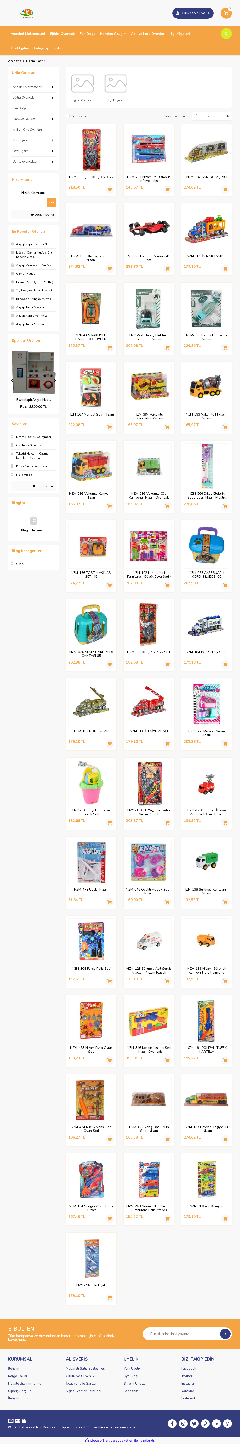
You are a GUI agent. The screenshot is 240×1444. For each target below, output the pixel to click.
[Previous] (12, 380)
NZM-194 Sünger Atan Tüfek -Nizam (91, 1208)
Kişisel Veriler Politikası (83, 1391)
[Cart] (226, 13)
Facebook (188, 1368)
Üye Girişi (131, 1376)
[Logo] (25, 13)
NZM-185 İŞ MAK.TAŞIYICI (207, 256)
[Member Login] (177, 13)
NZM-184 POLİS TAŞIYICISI (206, 652)
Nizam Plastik (35, 61)
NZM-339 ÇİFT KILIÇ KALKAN (91, 177)
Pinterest (188, 1398)
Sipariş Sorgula (20, 1391)
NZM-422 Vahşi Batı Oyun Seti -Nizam (149, 1129)
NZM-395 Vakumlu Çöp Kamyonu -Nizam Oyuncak (149, 495)
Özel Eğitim (21, 151)
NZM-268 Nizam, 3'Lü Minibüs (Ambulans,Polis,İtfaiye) (148, 1208)
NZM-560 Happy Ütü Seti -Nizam (206, 337)
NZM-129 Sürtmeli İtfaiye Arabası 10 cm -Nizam (206, 812)
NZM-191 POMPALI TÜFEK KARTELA (207, 1050)
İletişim (13, 1368)
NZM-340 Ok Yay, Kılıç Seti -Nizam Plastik (148, 812)
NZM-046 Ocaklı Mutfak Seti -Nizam (149, 891)
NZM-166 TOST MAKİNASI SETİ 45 (91, 575)
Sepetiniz (131, 1391)
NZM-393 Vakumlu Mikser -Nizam (206, 416)
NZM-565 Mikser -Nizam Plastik (206, 733)
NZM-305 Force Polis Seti (91, 969)
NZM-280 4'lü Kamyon (206, 1206)
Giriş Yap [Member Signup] (189, 13)
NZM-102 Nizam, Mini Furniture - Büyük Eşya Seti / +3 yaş (149, 575)
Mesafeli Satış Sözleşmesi (86, 1368)
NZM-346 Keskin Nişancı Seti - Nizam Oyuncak (149, 1050)
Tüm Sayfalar (43, 486)
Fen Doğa (19, 108)
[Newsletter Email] (187, 1333)
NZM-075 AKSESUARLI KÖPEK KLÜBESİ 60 (206, 575)
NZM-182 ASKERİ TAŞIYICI (206, 177)
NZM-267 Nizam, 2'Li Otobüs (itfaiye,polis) (149, 179)
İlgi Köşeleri (21, 140)
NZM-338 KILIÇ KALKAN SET (149, 652)
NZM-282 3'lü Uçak (91, 1286)
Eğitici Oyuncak (23, 97)
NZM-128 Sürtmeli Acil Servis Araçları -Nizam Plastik (148, 971)
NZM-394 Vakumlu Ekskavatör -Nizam (149, 416)
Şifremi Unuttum (136, 1383)
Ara (51, 202)
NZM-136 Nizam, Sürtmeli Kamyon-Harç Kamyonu (206, 971)
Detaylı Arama (42, 215)
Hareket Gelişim (24, 119)
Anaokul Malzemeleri (27, 87)
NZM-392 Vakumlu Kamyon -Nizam (91, 495)
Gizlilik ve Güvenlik (80, 1376)
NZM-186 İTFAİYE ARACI (149, 731)
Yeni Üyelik (132, 1368)
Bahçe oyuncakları (25, 162)
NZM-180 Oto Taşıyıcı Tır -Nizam (91, 258)
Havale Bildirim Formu (24, 1383)
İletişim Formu (18, 1398)
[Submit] (225, 1334)
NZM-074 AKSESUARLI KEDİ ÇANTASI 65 (91, 654)
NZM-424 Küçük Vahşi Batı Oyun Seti (91, 1129)
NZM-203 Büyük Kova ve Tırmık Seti (91, 812)
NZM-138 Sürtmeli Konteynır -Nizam (206, 891)
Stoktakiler (79, 116)
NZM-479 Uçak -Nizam (91, 890)
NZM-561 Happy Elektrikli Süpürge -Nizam (148, 337)
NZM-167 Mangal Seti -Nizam (91, 415)
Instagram (188, 1383)
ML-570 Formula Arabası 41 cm (149, 258)
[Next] (55, 380)
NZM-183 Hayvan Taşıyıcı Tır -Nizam (206, 1129)
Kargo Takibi (17, 1376)
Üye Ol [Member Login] (204, 13)
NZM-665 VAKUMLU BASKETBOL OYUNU (91, 337)
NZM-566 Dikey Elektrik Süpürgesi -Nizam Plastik (207, 495)
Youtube (187, 1391)
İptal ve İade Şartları (81, 1383)
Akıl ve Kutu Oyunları (27, 130)
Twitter (186, 1376)
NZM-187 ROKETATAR (91, 731)
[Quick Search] (27, 202)
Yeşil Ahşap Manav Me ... (33, 400)
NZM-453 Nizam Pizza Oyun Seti (91, 1050)
